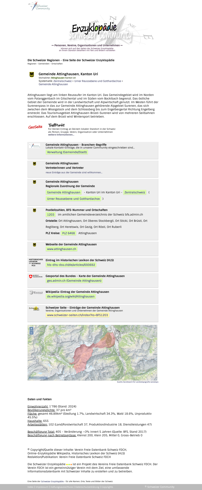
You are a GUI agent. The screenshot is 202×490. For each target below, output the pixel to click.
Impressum (42, 487)
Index (30, 487)
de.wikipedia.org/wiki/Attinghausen (70, 296)
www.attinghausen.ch (61, 249)
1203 (50, 214)
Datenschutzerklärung (87, 487)
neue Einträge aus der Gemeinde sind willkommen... (74, 172)
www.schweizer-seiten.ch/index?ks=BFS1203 (77, 315)
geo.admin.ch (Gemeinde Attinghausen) (74, 280)
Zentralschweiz (62, 81)
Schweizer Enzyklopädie (52, 481)
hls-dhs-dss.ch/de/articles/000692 (71, 265)
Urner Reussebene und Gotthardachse (97, 81)
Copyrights (107, 487)
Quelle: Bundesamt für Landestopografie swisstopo (137, 382)
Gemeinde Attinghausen (53, 84)
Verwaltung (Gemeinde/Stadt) (67, 152)
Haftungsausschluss (61, 487)
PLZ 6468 (68, 233)
